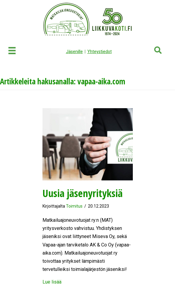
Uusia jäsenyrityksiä (82, 193)
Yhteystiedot (99, 51)
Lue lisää (51, 282)
